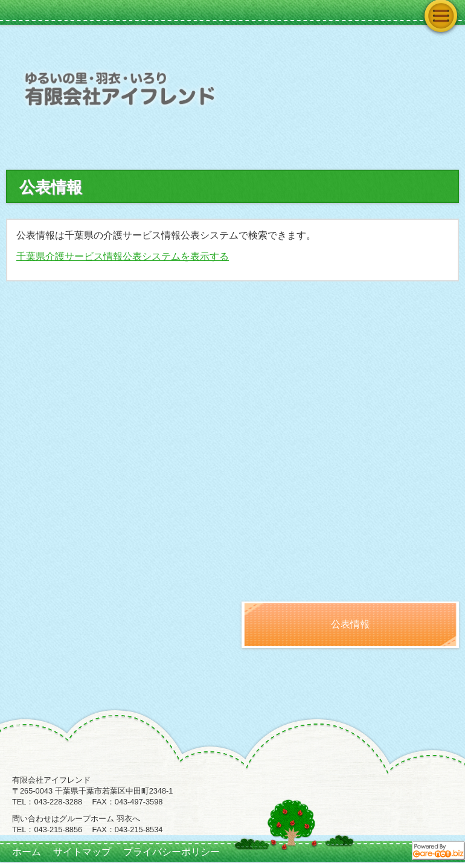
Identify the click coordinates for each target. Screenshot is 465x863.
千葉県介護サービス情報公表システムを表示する (122, 256)
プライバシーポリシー (171, 852)
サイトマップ (82, 852)
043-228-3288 (58, 801)
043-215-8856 (58, 829)
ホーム (26, 852)
